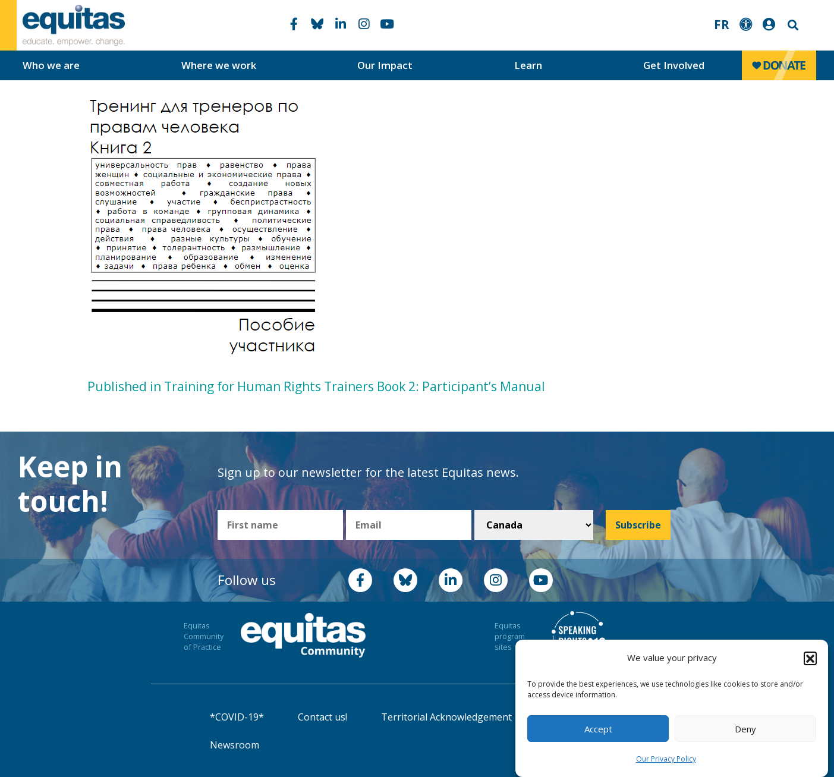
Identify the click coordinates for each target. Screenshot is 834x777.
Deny (745, 729)
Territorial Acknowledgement (446, 716)
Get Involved (673, 65)
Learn (528, 65)
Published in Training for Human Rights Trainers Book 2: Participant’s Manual (316, 386)
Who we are (51, 65)
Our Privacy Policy (666, 759)
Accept (598, 729)
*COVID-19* (237, 716)
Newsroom (234, 744)
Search (791, 25)
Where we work (218, 65)
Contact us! (322, 716)
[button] (810, 658)
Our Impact (385, 65)
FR (721, 24)
